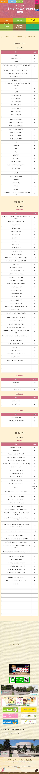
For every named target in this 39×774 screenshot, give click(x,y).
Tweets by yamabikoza (15, 644)
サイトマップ (27, 762)
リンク (22, 762)
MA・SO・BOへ (19, 1)
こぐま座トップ (27, 759)
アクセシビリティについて (14, 762)
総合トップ (11, 759)
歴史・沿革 (9, 760)
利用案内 (7, 36)
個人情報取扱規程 (28, 760)
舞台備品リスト (31, 36)
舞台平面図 (19, 36)
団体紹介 (14, 760)
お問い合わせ (20, 760)
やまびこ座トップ (18, 759)
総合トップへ (4, 1)
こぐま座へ (11, 1)
